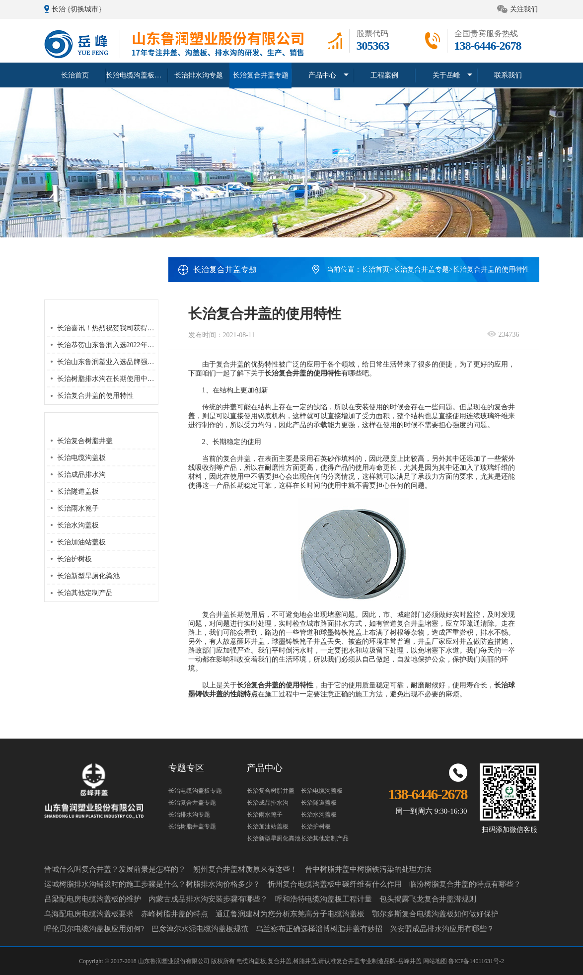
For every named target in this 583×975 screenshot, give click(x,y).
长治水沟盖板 (78, 525)
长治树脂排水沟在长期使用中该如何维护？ (123, 378)
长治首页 (75, 74)
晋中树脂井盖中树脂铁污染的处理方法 (368, 869)
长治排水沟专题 (198, 74)
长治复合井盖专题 (261, 74)
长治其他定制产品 (85, 593)
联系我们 (508, 74)
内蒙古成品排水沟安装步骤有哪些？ (208, 899)
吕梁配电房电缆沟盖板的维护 (92, 899)
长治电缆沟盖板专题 (137, 74)
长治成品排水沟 (81, 474)
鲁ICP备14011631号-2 (476, 961)
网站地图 (435, 961)
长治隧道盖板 (78, 491)
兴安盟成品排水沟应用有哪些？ (442, 929)
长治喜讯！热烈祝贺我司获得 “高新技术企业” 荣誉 (135, 328)
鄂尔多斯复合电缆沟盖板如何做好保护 (435, 914)
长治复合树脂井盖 (85, 441)
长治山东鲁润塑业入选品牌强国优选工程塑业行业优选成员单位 (154, 362)
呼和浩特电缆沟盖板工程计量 (323, 899)
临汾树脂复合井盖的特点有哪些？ (465, 884)
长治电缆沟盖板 (81, 457)
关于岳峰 (446, 74)
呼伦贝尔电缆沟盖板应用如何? (94, 929)
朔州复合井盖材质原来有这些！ (245, 869)
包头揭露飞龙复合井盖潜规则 (427, 899)
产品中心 (322, 74)
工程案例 (384, 74)
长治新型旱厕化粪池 (88, 576)
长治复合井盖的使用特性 (95, 395)
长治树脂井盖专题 (192, 826)
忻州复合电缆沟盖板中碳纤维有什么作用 (335, 884)
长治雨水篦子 (78, 508)
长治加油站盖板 (81, 542)
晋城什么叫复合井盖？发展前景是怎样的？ (115, 869)
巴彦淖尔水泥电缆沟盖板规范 (199, 929)
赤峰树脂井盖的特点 (174, 914)
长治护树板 (74, 559)
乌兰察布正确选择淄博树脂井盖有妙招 (319, 929)
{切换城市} (85, 9)
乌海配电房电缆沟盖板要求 (89, 914)
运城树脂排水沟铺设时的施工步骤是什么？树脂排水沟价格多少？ (152, 884)
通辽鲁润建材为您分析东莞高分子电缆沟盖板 (290, 914)
